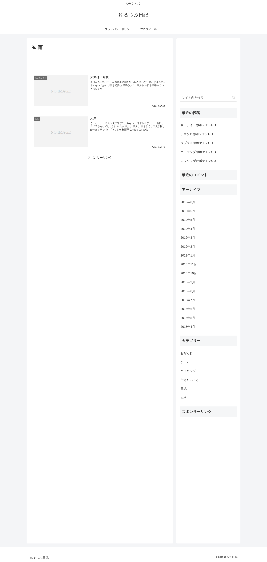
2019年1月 (187, 255)
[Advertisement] (100, 61)
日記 (183, 388)
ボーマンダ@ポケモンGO (198, 152)
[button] (234, 97)
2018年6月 (187, 309)
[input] (208, 97)
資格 (183, 397)
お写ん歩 (186, 353)
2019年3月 (187, 237)
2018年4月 (187, 326)
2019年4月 (187, 229)
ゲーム (185, 362)
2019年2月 (187, 246)
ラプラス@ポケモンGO (196, 143)
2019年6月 (187, 211)
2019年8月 (187, 202)
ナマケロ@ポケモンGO (196, 134)
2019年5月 (187, 220)
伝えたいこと (189, 380)
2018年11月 (188, 264)
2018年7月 (187, 300)
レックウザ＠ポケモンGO (198, 161)
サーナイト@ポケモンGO (198, 125)
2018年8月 (187, 291)
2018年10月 (188, 273)
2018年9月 (187, 282)
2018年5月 (187, 318)
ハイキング (188, 371)
